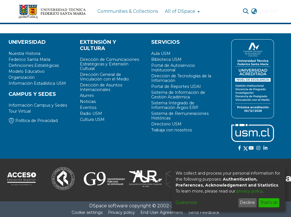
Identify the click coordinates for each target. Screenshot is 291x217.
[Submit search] (246, 11)
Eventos (88, 107)
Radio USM (91, 113)
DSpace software (108, 205)
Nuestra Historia (24, 53)
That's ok (269, 202)
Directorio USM (166, 124)
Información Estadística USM (37, 83)
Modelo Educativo (27, 71)
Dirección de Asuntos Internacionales (101, 87)
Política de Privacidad (33, 120)
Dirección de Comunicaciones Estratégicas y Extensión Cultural (109, 64)
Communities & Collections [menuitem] (127, 11)
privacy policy (249, 191)
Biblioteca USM (166, 59)
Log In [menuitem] (266, 11)
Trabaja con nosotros (171, 130)
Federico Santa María (29, 59)
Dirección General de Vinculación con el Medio (104, 77)
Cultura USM (92, 119)
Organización (22, 77)
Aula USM (161, 53)
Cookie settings (87, 212)
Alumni (87, 95)
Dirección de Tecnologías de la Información (181, 78)
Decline (247, 202)
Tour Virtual (20, 111)
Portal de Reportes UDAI (176, 86)
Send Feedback (203, 212)
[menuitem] (182, 11)
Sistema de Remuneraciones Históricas (180, 116)
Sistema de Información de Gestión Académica (178, 95)
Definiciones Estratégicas (34, 65)
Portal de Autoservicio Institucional (173, 68)
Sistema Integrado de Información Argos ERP (174, 105)
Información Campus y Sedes (38, 105)
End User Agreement (161, 212)
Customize (186, 202)
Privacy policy (121, 212)
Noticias (88, 101)
